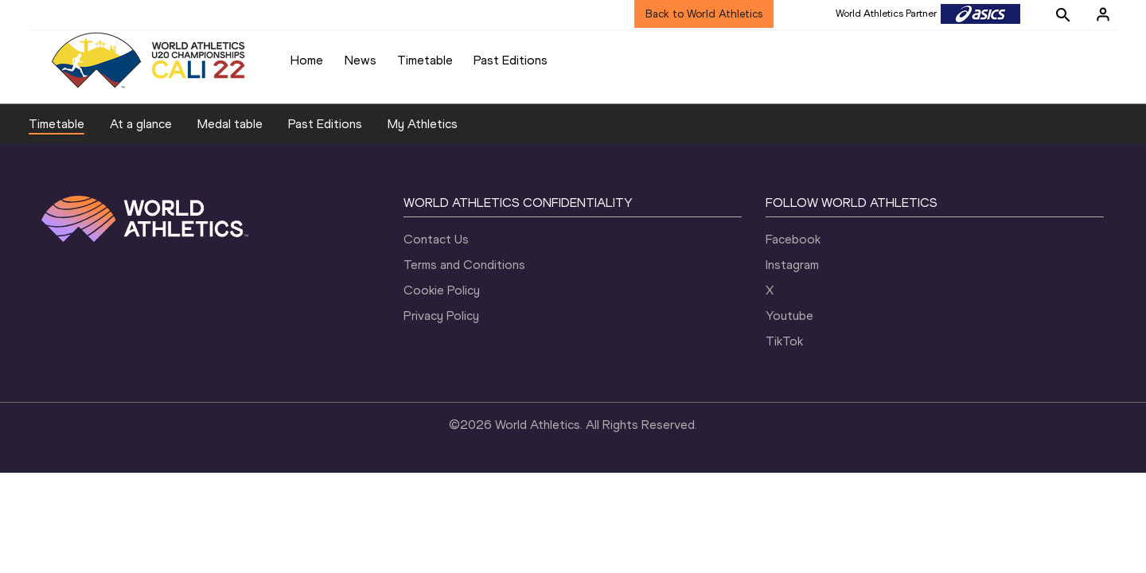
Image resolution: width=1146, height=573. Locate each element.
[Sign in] (1103, 14)
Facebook (793, 239)
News (360, 60)
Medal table (230, 123)
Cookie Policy (441, 290)
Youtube (789, 315)
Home (306, 60)
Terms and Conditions (464, 264)
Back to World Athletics (703, 14)
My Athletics (423, 123)
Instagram (792, 264)
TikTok (784, 341)
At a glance (141, 123)
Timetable (425, 60)
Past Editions (511, 60)
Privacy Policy (441, 315)
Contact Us (436, 239)
